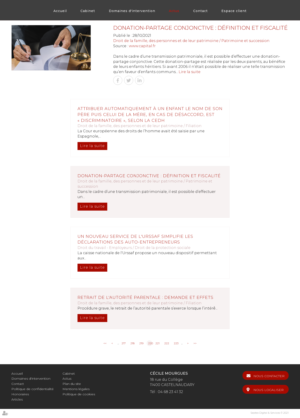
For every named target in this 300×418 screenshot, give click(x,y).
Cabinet (87, 11)
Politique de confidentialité (32, 389)
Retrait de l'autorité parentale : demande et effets (145, 297)
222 (166, 343)
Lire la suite (189, 72)
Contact (200, 11)
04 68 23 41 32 (170, 392)
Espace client (234, 11)
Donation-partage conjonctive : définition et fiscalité (149, 175)
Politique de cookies (78, 394)
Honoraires (20, 394)
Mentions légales (76, 389)
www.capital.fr (142, 46)
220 (150, 343)
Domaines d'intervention (132, 11)
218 (132, 343)
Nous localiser (268, 390)
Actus (174, 11)
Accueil (60, 11)
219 (141, 343)
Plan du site (71, 384)
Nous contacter (269, 376)
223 (176, 343)
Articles (17, 399)
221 (157, 343)
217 (124, 343)
